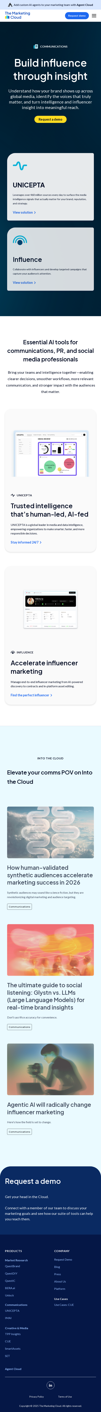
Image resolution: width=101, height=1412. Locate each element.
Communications (19, 914)
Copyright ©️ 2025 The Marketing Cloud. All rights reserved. (50, 1406)
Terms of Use (65, 1396)
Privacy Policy (36, 1396)
